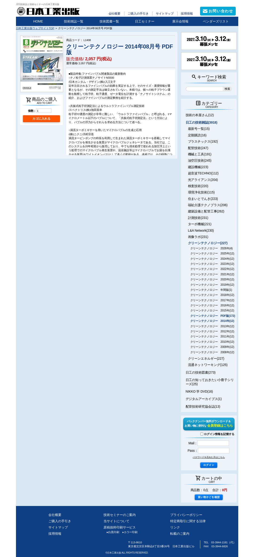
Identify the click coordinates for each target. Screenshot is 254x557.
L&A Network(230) (201, 230)
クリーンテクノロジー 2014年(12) (212, 321)
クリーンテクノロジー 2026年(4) (211, 248)
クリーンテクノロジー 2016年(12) (212, 305)
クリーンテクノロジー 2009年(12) (212, 347)
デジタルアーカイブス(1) (204, 399)
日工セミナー (144, 21)
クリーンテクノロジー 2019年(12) (212, 284)
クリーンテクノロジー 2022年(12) (212, 269)
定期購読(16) (197, 135)
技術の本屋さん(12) (200, 115)
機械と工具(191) (200, 154)
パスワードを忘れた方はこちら (209, 457)
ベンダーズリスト (216, 21)
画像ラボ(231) (198, 237)
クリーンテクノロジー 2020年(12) (212, 279)
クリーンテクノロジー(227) (208, 243)
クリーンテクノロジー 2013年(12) (212, 326)
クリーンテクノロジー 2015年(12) (212, 310)
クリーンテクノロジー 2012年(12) (212, 331)
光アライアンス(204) (203, 180)
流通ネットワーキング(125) (208, 365)
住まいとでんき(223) (203, 199)
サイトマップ (165, 13)
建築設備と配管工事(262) (206, 211)
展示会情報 (180, 21)
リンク (175, 527)
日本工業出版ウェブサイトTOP (35, 28)
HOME (38, 21)
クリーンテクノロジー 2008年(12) (212, 352)
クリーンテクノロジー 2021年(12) (212, 274)
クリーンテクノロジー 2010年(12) (212, 341)
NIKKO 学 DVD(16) (199, 391)
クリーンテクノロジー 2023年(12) (212, 264)
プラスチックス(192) (203, 141)
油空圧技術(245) (200, 160)
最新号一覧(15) (199, 129)
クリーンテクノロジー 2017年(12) (212, 300)
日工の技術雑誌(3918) (201, 122)
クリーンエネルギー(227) (206, 358)
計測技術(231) (198, 218)
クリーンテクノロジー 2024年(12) (212, 258)
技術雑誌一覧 (73, 21)
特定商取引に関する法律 (188, 521)
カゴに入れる (41, 118)
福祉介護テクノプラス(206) (208, 205)
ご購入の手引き (138, 13)
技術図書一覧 (109, 21)
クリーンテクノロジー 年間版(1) (211, 289)
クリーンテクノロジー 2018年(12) (212, 295)
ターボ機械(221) (200, 224)
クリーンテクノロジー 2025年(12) (212, 253)
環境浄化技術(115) (201, 192)
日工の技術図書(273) (201, 372)
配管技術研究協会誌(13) (203, 406)
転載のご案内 (179, 533)
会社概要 (115, 13)
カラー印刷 (128, 532)
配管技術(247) (198, 148)
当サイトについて (116, 521)
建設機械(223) (198, 167)
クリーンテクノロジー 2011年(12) (212, 336)
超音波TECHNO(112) (203, 173)
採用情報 (187, 13)
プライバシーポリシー (186, 515)
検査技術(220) (198, 186)
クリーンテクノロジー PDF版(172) (212, 315)
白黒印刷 (111, 532)
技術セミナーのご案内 (119, 515)
